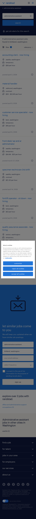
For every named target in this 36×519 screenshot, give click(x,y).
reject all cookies (18, 269)
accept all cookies (18, 274)
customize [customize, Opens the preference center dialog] (18, 263)
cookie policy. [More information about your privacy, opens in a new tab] (8, 258)
